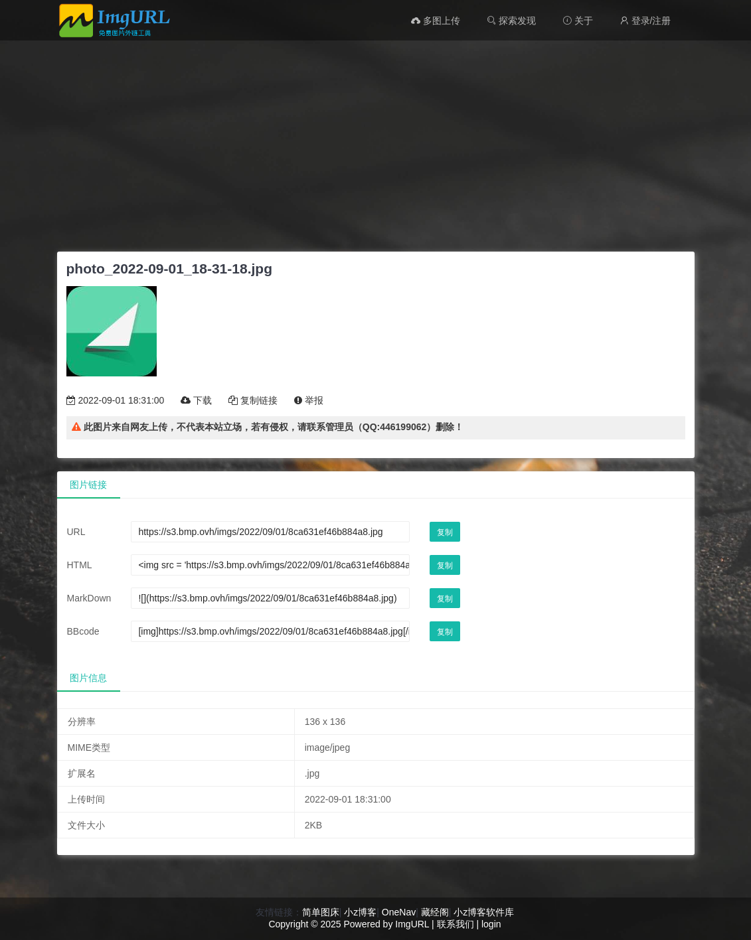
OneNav (399, 912)
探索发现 (511, 20)
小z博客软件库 (484, 912)
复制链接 (253, 400)
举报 (308, 400)
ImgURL (412, 924)
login (491, 924)
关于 (577, 20)
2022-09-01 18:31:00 (115, 400)
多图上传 (435, 20)
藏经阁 (435, 912)
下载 (196, 400)
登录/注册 (645, 20)
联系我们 (455, 924)
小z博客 (360, 912)
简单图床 (320, 912)
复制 (445, 532)
